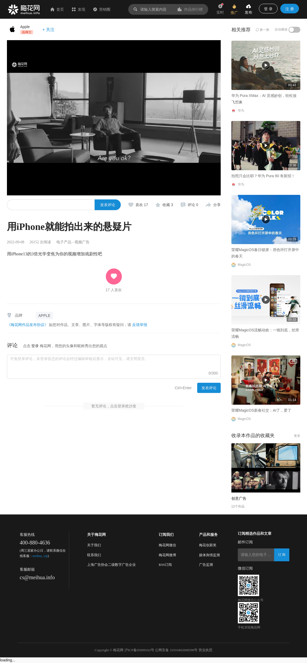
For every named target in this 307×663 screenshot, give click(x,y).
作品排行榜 (190, 9)
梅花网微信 (167, 545)
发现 (78, 9)
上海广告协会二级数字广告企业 (111, 565)
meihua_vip (40, 556)
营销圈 (101, 9)
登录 (35, 346)
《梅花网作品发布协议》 (27, 325)
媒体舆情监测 (209, 555)
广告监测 (206, 565)
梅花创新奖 (207, 545)
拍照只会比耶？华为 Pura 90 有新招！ (148, 157)
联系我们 (94, 555)
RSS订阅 (165, 565)
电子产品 (63, 242)
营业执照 (205, 650)
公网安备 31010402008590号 (176, 650)
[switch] (294, 30)
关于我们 (94, 545)
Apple (25, 27)
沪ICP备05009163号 (139, 650)
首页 (57, 9)
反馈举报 (139, 325)
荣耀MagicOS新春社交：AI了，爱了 (261, 410)
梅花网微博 (167, 555)
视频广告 (82, 242)
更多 (297, 436)
